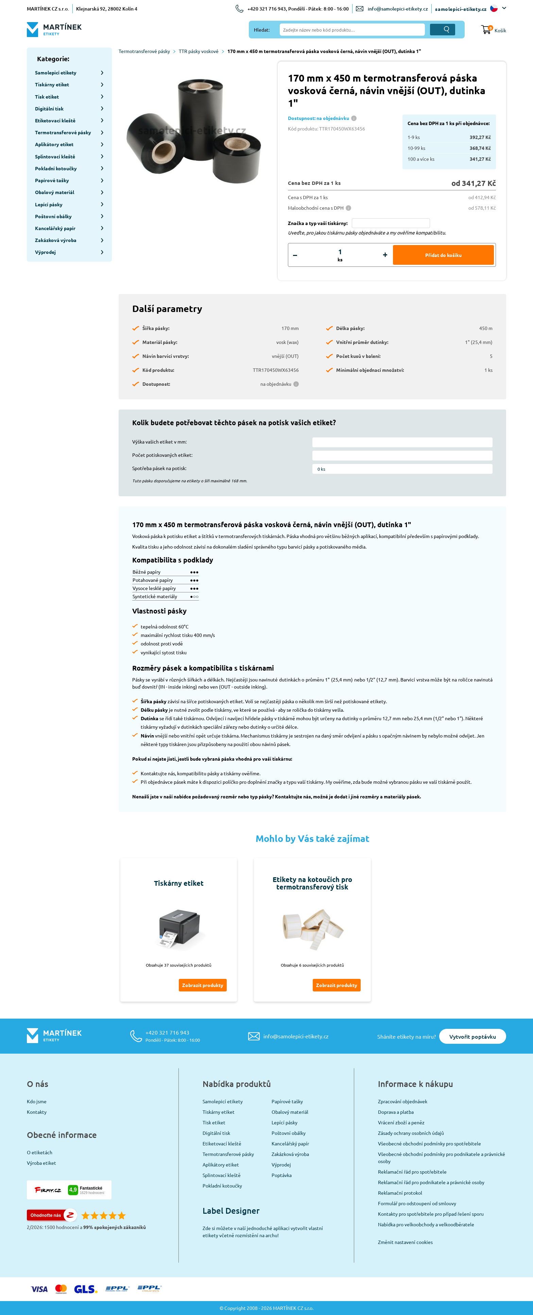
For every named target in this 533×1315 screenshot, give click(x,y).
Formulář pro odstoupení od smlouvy (417, 1203)
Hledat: (262, 30)
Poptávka (282, 1175)
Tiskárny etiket (219, 1112)
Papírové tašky (287, 1101)
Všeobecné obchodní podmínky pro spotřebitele (429, 1143)
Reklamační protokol (400, 1193)
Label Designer (231, 1210)
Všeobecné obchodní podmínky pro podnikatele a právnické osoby (441, 1157)
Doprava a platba (396, 1112)
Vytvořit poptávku (472, 1036)
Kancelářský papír (290, 1143)
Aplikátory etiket (221, 1164)
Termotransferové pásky (147, 51)
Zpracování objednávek (402, 1101)
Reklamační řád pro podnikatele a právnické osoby (431, 1182)
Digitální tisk (216, 1133)
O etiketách (39, 1152)
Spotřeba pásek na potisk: (159, 468)
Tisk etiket (214, 1122)
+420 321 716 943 (172, 1036)
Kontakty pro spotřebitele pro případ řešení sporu (431, 1214)
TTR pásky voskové (201, 51)
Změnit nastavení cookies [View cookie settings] (405, 1242)
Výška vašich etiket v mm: (159, 441)
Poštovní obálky (289, 1133)
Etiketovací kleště (222, 1143)
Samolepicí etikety (223, 1101)
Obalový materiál (290, 1112)
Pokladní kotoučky (222, 1185)
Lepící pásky (284, 1122)
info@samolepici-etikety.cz (398, 8)
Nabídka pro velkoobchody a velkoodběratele (426, 1224)
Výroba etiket (41, 1163)
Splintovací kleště (222, 1175)
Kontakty (37, 1112)
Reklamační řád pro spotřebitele (412, 1172)
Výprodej (281, 1164)
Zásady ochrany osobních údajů (411, 1133)
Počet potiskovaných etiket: (162, 455)
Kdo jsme (37, 1101)
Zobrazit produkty (202, 985)
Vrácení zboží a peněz (401, 1122)
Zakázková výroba (290, 1154)
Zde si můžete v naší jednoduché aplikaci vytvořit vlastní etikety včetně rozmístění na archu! (263, 1231)
